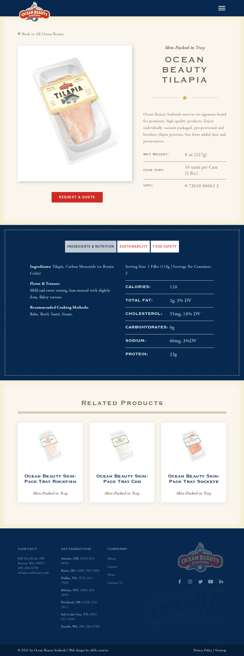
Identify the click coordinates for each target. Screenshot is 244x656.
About (111, 558)
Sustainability (134, 246)
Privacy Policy (203, 650)
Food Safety (164, 246)
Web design (77, 650)
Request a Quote (77, 197)
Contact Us (115, 583)
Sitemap (220, 650)
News (111, 575)
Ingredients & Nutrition (90, 246)
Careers (112, 566)
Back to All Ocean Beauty (41, 34)
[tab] (90, 247)
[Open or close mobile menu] (221, 8)
